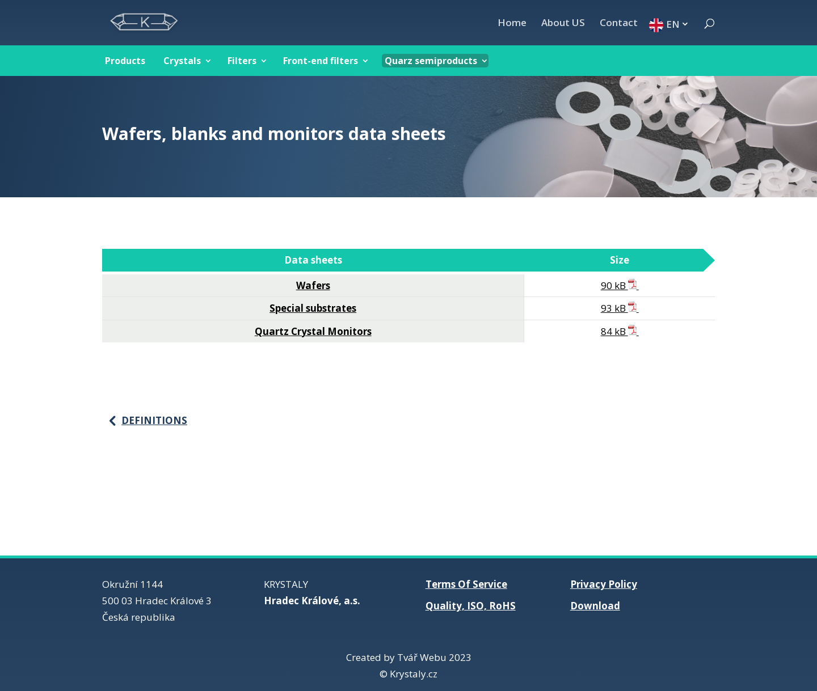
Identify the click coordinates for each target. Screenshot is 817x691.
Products (125, 60)
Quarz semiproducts (431, 60)
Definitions (154, 420)
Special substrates (312, 308)
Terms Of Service (466, 584)
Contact (619, 24)
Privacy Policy (603, 584)
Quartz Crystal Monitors (313, 331)
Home (512, 24)
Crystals (182, 60)
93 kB (620, 308)
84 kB (620, 331)
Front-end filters (320, 60)
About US (563, 24)
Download (595, 605)
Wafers (313, 285)
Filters (242, 60)
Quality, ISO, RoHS (471, 605)
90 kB (620, 285)
